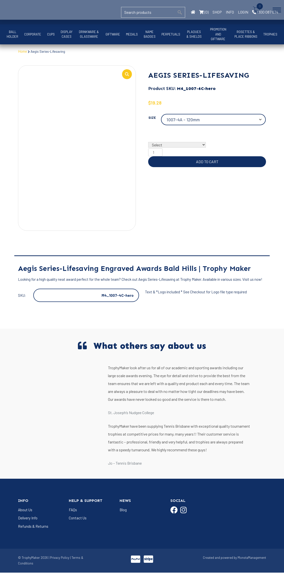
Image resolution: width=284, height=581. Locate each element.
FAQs (73, 518)
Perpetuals (170, 34)
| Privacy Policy (59, 566)
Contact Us (78, 526)
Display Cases (66, 34)
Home (23, 51)
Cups (51, 34)
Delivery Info (28, 526)
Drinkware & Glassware (89, 34)
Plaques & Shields (194, 34)
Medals (132, 34)
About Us (25, 518)
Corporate (32, 34)
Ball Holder (12, 34)
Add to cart (207, 162)
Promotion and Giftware (218, 34)
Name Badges (150, 34)
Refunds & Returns (33, 534)
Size (152, 118)
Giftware (113, 34)
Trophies (270, 34)
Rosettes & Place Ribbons (245, 34)
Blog (123, 518)
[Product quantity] (155, 153)
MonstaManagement (252, 566)
